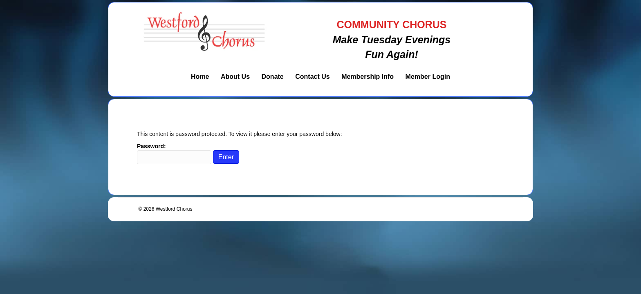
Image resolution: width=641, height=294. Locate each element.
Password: (174, 153)
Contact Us (312, 76)
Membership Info (367, 76)
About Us (235, 76)
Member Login (428, 76)
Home (200, 76)
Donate (273, 76)
